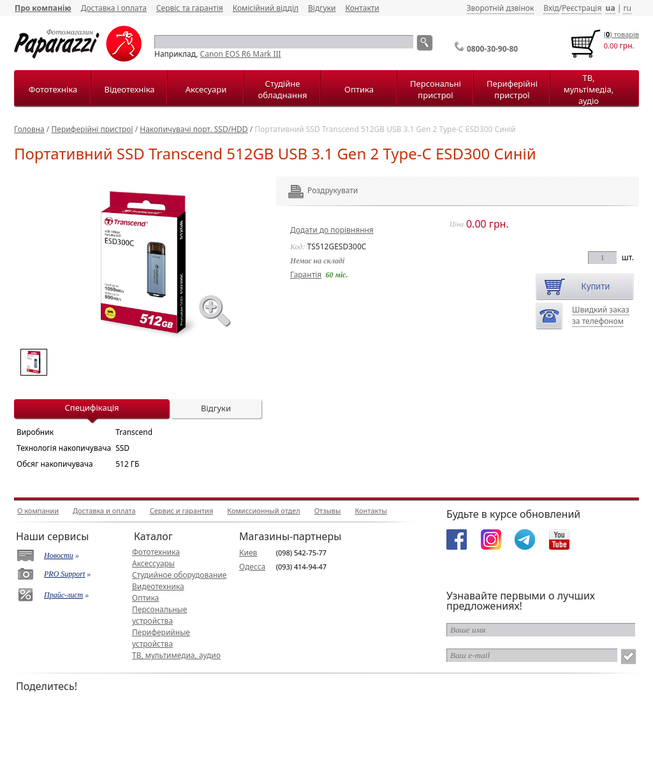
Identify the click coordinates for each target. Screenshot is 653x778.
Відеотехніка (129, 89)
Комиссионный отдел (263, 510)
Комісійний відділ (265, 8)
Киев (248, 552)
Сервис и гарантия (182, 510)
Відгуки (321, 8)
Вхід (551, 8)
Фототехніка (53, 89)
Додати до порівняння (332, 229)
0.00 (611, 45)
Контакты (370, 510)
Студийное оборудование (179, 574)
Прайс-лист (63, 595)
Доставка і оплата (114, 8)
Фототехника (156, 552)
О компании (38, 510)
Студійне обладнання (282, 89)
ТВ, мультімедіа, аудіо (588, 89)
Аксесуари (206, 89)
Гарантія (305, 274)
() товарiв (621, 34)
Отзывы (327, 510)
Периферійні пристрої (512, 89)
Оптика (359, 89)
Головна (29, 129)
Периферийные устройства (161, 638)
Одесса (252, 566)
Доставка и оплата (104, 510)
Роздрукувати (315, 190)
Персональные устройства (159, 615)
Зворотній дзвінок (500, 8)
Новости (58, 555)
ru (627, 8)
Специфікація (91, 407)
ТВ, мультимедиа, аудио (176, 655)
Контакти (362, 8)
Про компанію (43, 8)
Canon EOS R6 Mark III (240, 53)
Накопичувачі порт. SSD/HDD (193, 129)
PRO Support (64, 573)
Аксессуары (153, 563)
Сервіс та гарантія (189, 8)
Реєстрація (581, 8)
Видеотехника (158, 586)
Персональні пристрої (435, 89)
